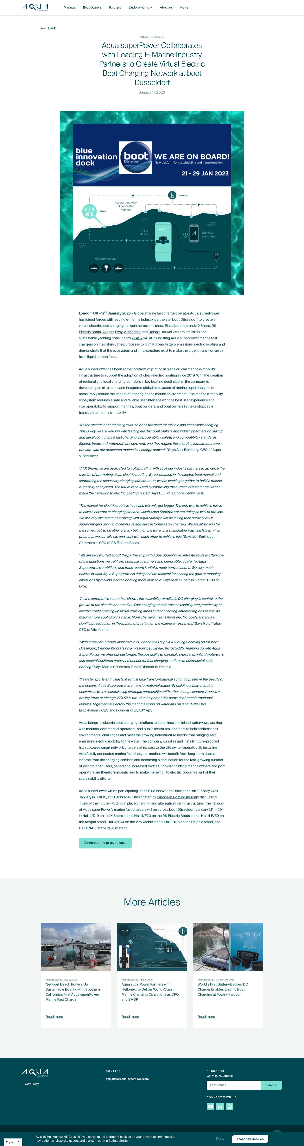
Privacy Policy (30, 1084)
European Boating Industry (177, 797)
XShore (204, 326)
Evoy (118, 332)
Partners (115, 7)
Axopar (107, 332)
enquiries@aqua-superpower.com (127, 1079)
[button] (220, 1139)
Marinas (69, 7)
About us (166, 7)
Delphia (155, 332)
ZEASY (137, 338)
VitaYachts (132, 332)
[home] (35, 8)
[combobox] (13, 1142)
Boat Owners (92, 7)
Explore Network (140, 7)
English (10, 1142)
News (184, 7)
